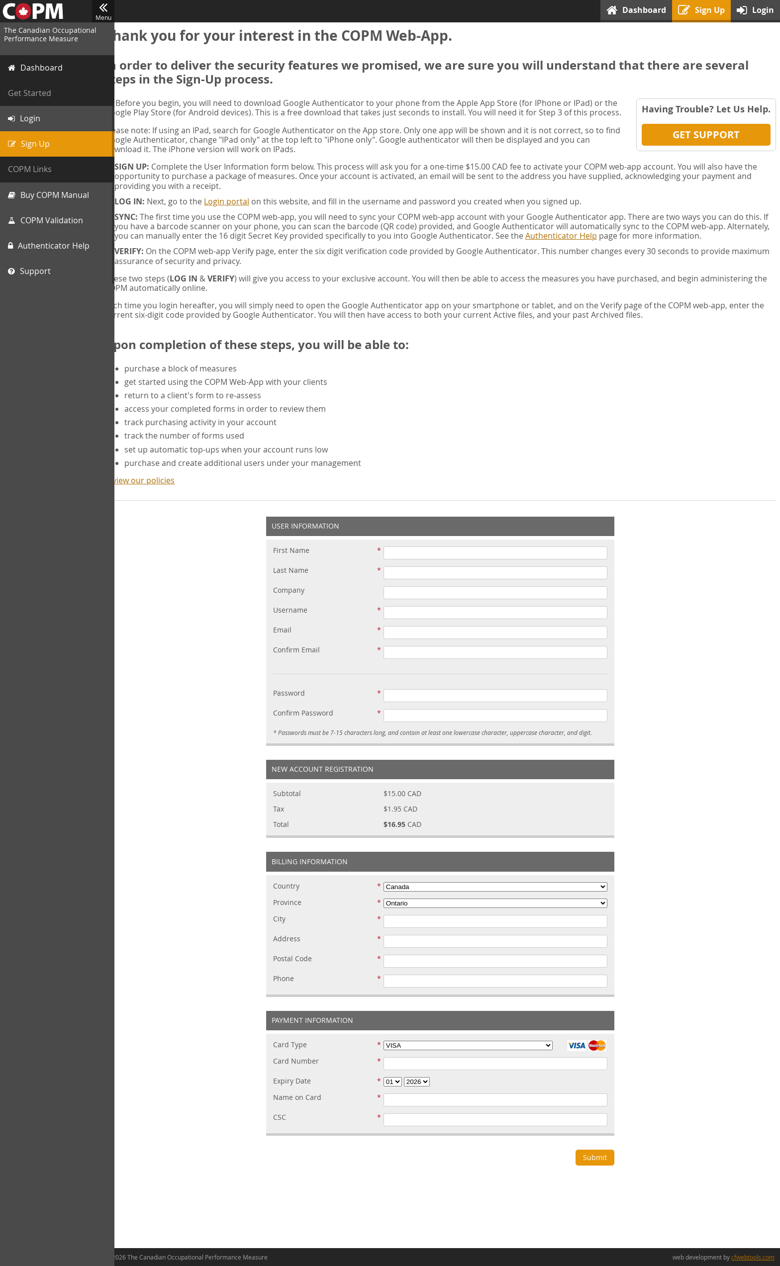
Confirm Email (304, 660)
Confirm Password (311, 723)
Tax (286, 818)
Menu (103, 11)
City (287, 928)
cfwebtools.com (753, 1257)
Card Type (297, 1054)
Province (295, 912)
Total (288, 834)
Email (290, 640)
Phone (291, 988)
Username (298, 620)
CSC (287, 1127)
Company (296, 600)
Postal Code (300, 968)
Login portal (241, 210)
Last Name (298, 580)
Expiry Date (299, 1090)
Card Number (303, 1071)
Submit (602, 1167)
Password (296, 703)
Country (294, 896)
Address (294, 948)
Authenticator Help (620, 245)
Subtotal (294, 803)
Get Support (706, 134)
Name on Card (305, 1107)
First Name (299, 560)
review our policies (154, 489)
